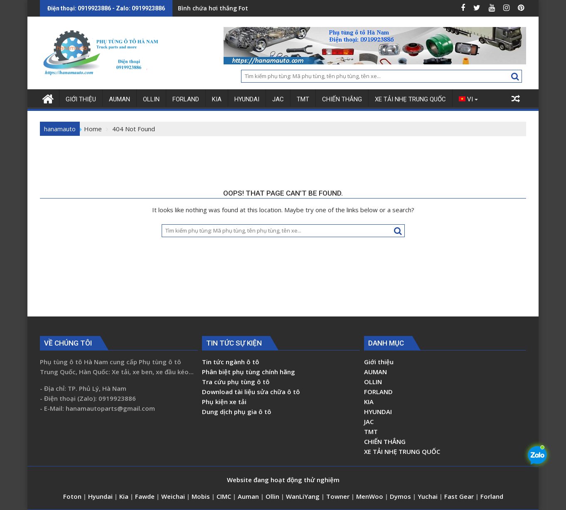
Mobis (201, 496)
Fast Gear (459, 496)
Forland (491, 496)
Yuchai (428, 496)
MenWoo (370, 496)
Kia (124, 496)
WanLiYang (303, 496)
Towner (337, 496)
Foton (73, 496)
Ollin (273, 496)
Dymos (401, 496)
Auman (248, 496)
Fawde (145, 496)
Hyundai (100, 496)
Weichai (174, 496)
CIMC (225, 496)
